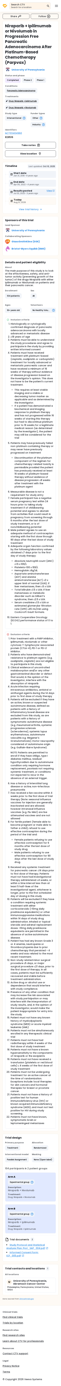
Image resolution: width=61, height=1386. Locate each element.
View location (30, 153)
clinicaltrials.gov (26, 1299)
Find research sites (14, 1335)
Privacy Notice (11, 1366)
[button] (21, 90)
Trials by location (13, 1322)
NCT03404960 (13, 133)
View (51, 190)
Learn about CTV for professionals (23, 1341)
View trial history (30, 209)
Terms (6, 1371)
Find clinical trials (13, 1317)
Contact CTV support (15, 1353)
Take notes (30, 145)
